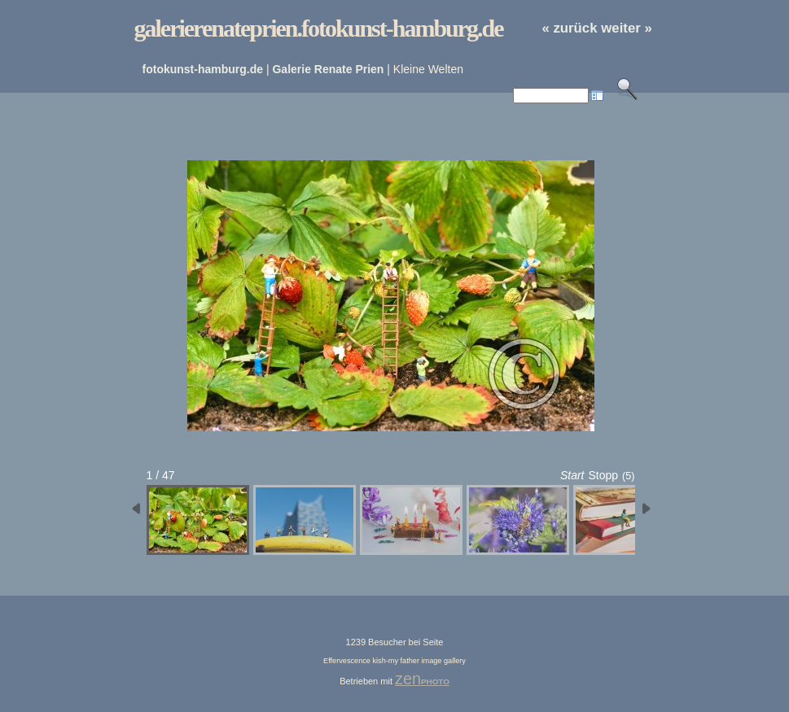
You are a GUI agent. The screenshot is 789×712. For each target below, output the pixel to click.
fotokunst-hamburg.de (203, 69)
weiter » (626, 28)
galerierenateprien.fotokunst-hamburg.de (318, 28)
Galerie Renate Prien (328, 69)
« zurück (569, 28)
